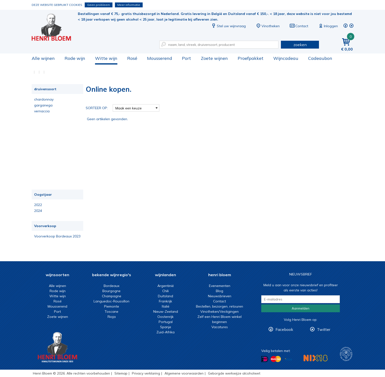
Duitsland (165, 296)
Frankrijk (165, 301)
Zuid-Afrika (165, 332)
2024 (38, 210)
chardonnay (44, 99)
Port (186, 58)
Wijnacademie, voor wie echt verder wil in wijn (346, 354)
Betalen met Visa (288, 359)
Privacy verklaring (146, 373)
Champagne (111, 296)
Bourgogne (111, 291)
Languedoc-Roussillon (111, 301)
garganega (43, 105)
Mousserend (159, 58)
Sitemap (120, 373)
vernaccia (42, 111)
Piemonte (111, 306)
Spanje (165, 327)
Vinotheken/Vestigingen (219, 311)
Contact (298, 26)
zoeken (300, 44)
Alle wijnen (43, 58)
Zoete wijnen (214, 58)
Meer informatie (128, 5)
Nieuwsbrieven (219, 296)
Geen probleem (98, 5)
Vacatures (219, 327)
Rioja (112, 316)
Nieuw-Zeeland (165, 311)
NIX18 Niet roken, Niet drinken (315, 358)
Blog (219, 291)
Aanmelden (300, 308)
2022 (38, 205)
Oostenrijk (165, 316)
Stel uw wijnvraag (228, 26)
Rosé (132, 58)
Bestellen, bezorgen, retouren (219, 306)
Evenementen (219, 286)
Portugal (166, 322)
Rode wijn (75, 58)
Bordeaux (111, 286)
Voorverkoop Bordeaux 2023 (57, 236)
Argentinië (165, 286)
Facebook (284, 329)
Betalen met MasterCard (276, 359)
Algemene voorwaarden (184, 373)
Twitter (323, 329)
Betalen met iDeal (264, 359)
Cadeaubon (320, 58)
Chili (165, 291)
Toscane (111, 311)
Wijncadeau (285, 58)
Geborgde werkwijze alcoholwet (234, 373)
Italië (165, 306)
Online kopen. (55, 27)
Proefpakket (250, 58)
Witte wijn (106, 58)
